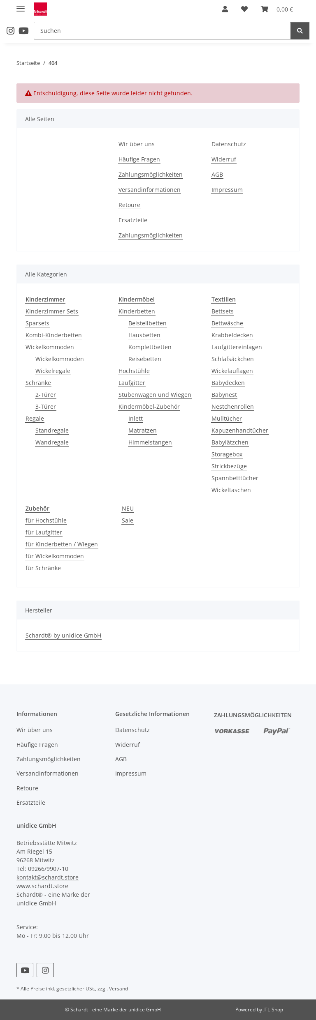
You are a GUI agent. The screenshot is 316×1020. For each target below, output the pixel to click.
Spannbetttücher (234, 478)
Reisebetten (144, 359)
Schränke (38, 383)
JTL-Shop (273, 1009)
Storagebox (226, 454)
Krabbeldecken (232, 335)
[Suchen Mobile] (162, 30)
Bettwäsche (227, 323)
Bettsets (222, 311)
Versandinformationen (149, 189)
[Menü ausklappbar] (20, 5)
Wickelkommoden (50, 347)
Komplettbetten (150, 347)
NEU (128, 508)
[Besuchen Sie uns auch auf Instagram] (45, 970)
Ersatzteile (132, 220)
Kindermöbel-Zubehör (149, 406)
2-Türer (45, 394)
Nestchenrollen (232, 406)
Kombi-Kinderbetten (54, 335)
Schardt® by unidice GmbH (63, 635)
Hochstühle (134, 371)
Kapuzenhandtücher (239, 430)
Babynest (224, 394)
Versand (118, 988)
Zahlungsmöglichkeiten (150, 174)
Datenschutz (228, 144)
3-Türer (45, 406)
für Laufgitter (44, 532)
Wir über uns (136, 144)
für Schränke (43, 568)
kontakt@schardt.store (47, 877)
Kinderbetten (136, 311)
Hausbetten (144, 335)
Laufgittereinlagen (236, 347)
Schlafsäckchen (232, 359)
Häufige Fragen (139, 159)
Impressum (227, 189)
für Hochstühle (46, 520)
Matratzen (142, 430)
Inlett (135, 418)
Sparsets (37, 323)
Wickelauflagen (232, 371)
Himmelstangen (150, 442)
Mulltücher (226, 418)
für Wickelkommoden (55, 556)
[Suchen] (299, 30)
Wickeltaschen (231, 490)
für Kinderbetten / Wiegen (62, 544)
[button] (225, 9)
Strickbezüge (229, 466)
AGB (217, 174)
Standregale (52, 430)
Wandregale (52, 442)
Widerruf (223, 159)
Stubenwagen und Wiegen (154, 394)
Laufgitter (131, 383)
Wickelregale (52, 371)
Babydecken (228, 383)
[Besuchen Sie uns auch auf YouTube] (24, 970)
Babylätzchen (230, 442)
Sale (127, 520)
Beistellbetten (147, 323)
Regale (35, 418)
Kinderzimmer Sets (52, 311)
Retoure (129, 205)
